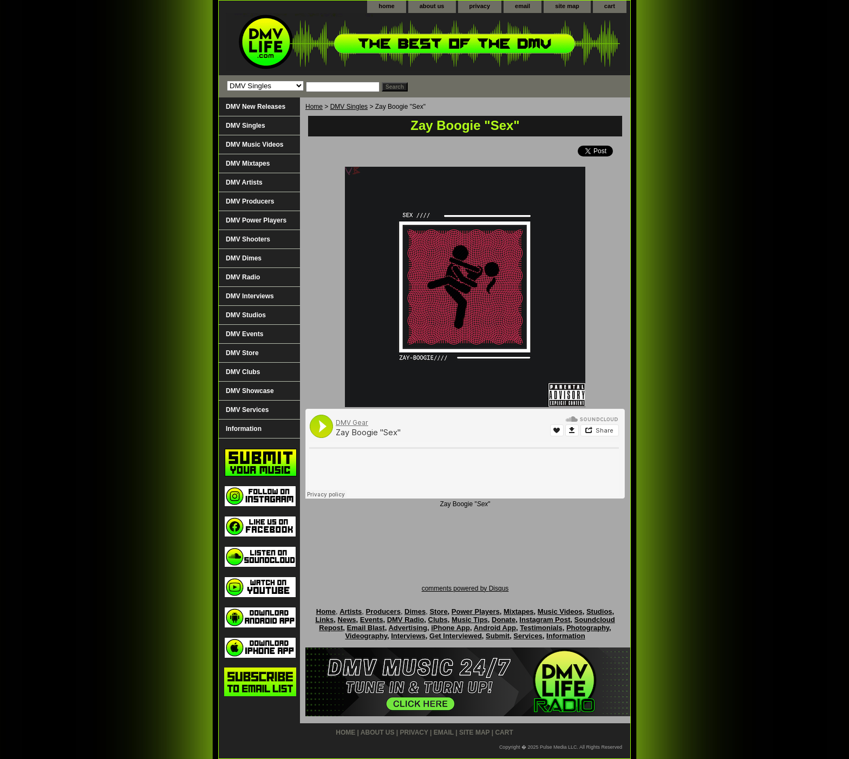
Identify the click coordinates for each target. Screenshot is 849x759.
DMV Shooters (248, 239)
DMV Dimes (244, 258)
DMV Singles (349, 106)
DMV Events (244, 334)
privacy (480, 6)
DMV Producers (250, 201)
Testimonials (541, 628)
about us (432, 6)
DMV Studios (246, 315)
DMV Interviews (250, 296)
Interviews (408, 636)
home (386, 6)
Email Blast (366, 628)
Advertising (407, 628)
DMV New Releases (255, 106)
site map (567, 6)
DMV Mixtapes (248, 163)
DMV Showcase (250, 391)
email (522, 6)
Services (528, 636)
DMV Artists (244, 182)
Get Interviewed (455, 636)
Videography (366, 636)
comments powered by (465, 588)
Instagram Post (544, 620)
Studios (599, 611)
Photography (587, 628)
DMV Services (247, 410)
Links (324, 620)
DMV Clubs (243, 372)
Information (244, 429)
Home (314, 106)
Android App (495, 628)
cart (609, 6)
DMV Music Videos (254, 144)
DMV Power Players (256, 220)
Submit (498, 636)
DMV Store (242, 353)
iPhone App (450, 628)
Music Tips (470, 620)
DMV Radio (243, 277)
